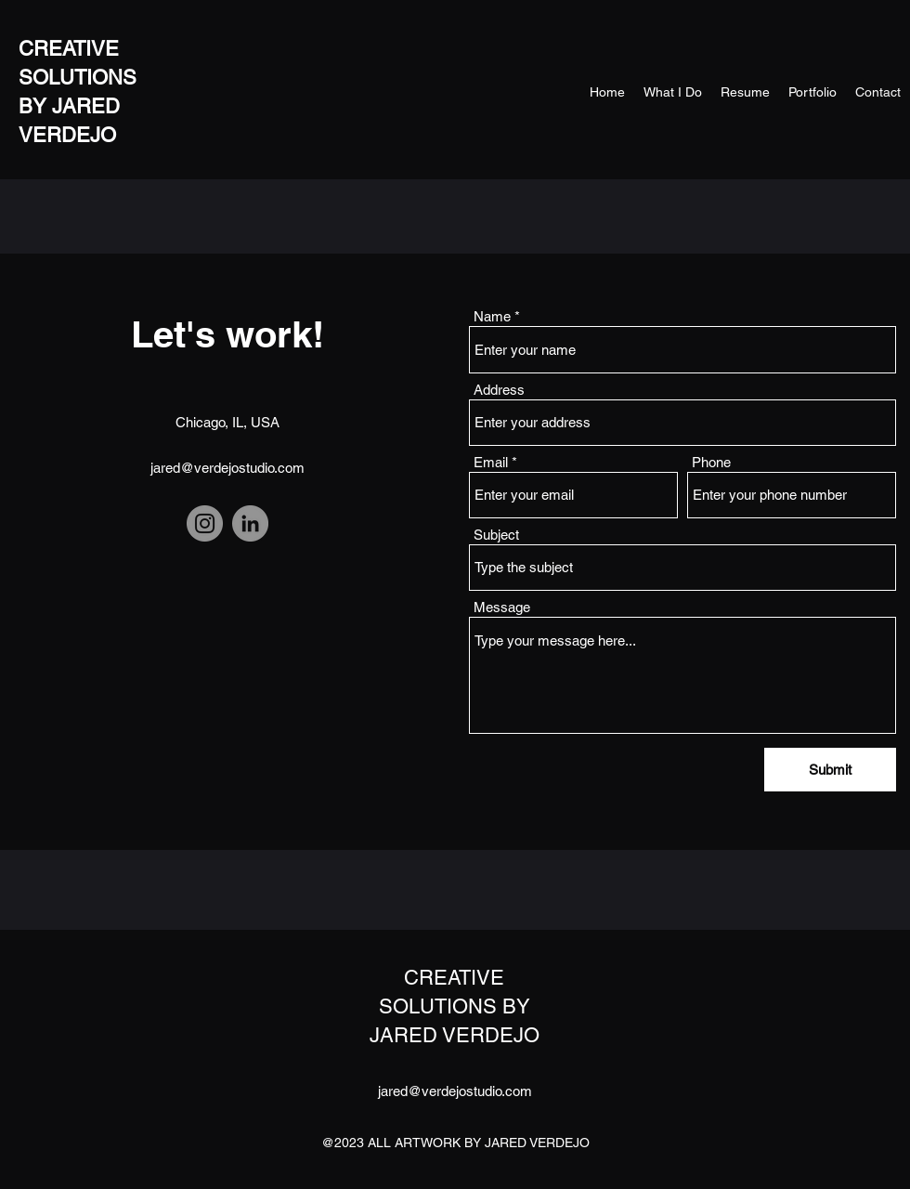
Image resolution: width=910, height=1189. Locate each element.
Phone (711, 462)
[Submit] (830, 769)
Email (491, 462)
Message (502, 607)
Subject (496, 535)
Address (499, 390)
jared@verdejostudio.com (227, 468)
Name (492, 316)
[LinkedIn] (250, 523)
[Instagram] (205, 523)
